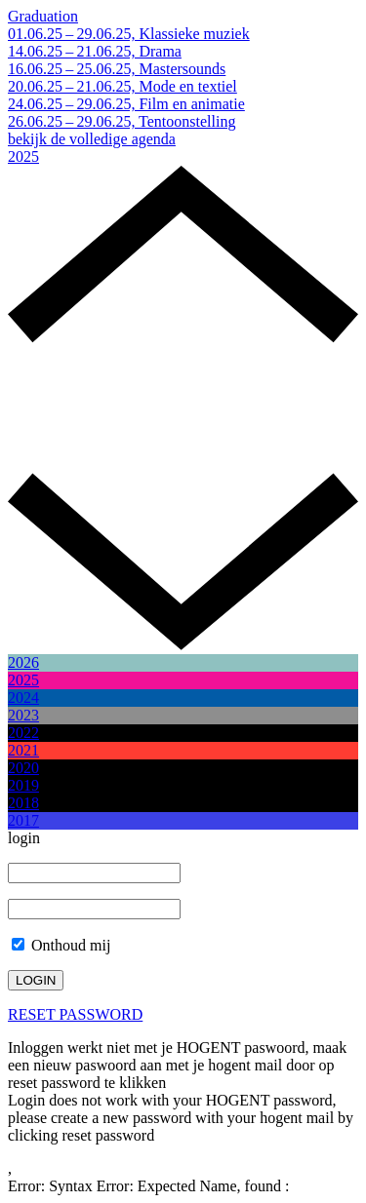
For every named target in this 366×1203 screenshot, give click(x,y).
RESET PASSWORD (75, 1014)
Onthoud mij (61, 945)
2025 (23, 156)
